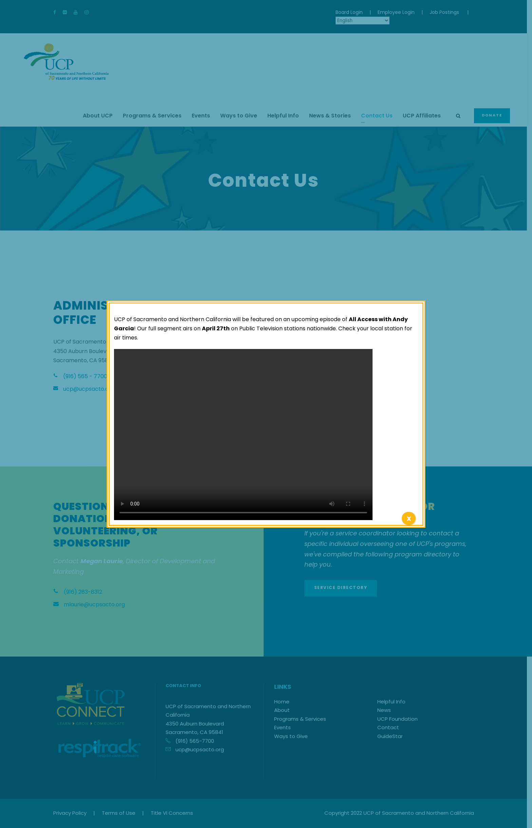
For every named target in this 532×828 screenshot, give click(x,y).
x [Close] (409, 518)
